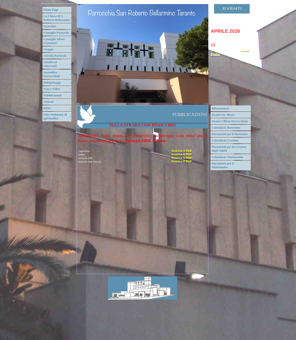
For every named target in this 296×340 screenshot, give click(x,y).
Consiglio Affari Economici (53, 41)
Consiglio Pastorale (56, 32)
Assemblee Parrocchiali (51, 74)
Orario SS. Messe (223, 114)
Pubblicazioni (52, 95)
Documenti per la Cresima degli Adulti (229, 148)
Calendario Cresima (225, 140)
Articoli (48, 101)
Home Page (50, 9)
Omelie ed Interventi (50, 64)
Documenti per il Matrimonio (223, 165)
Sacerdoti (49, 26)
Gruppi (48, 49)
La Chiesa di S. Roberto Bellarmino (56, 18)
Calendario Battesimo (226, 127)
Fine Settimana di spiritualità (55, 116)
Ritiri (47, 108)
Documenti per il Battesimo (230, 134)
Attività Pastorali (54, 55)
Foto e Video (51, 89)
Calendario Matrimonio (227, 157)
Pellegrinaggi (52, 82)
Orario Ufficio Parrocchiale (230, 121)
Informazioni (220, 108)
